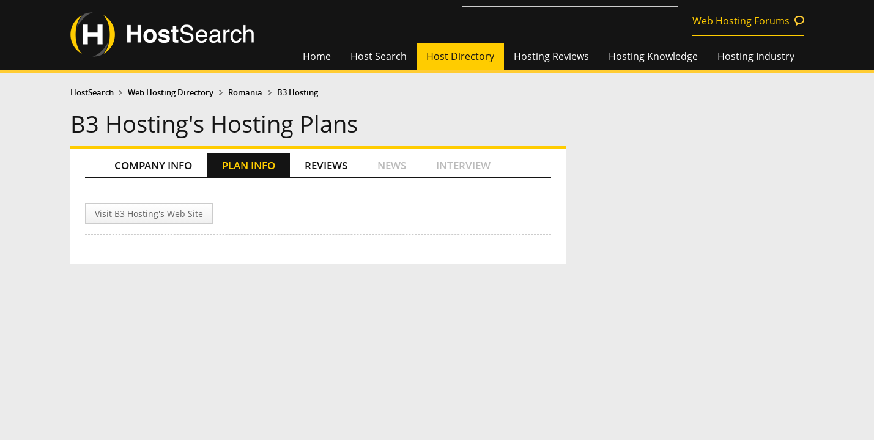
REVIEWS (326, 165)
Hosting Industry (755, 56)
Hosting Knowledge (653, 56)
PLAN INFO (248, 165)
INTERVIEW (463, 165)
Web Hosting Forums (741, 21)
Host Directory (460, 56)
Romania (245, 92)
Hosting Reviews (551, 56)
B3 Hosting (297, 92)
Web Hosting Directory (170, 92)
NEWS (391, 165)
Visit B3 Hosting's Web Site (149, 213)
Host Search (378, 56)
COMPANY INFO (153, 165)
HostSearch (92, 92)
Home (317, 56)
